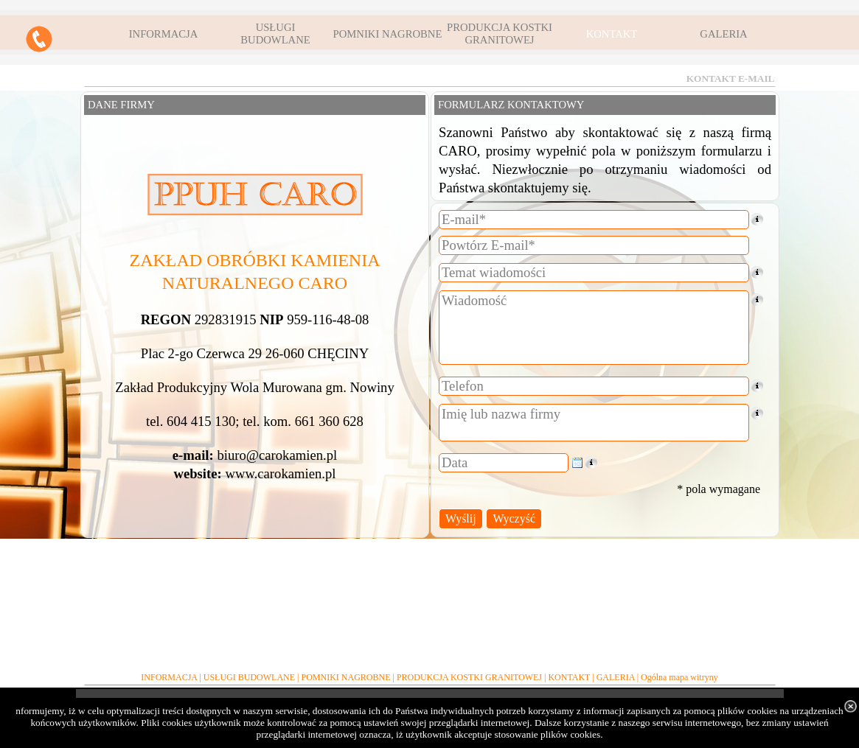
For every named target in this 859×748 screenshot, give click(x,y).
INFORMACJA (169, 677)
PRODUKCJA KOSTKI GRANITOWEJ (469, 677)
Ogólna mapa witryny (679, 677)
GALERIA (616, 677)
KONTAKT (569, 677)
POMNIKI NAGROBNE (345, 677)
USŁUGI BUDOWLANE (249, 677)
